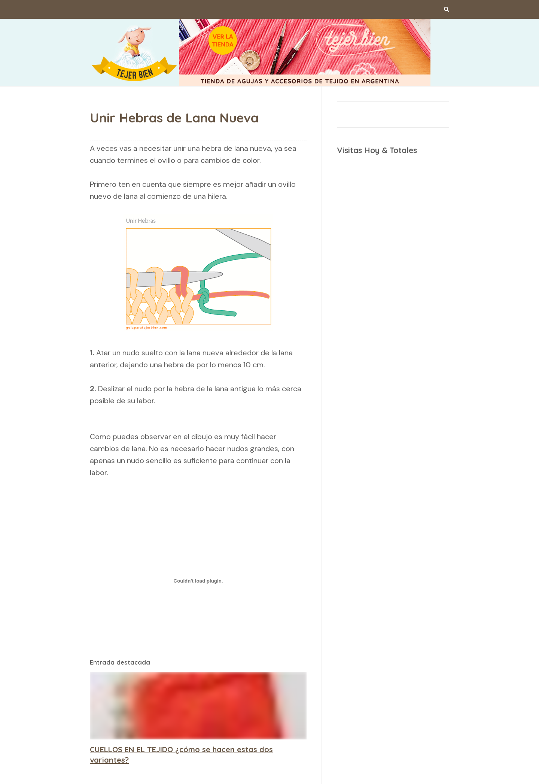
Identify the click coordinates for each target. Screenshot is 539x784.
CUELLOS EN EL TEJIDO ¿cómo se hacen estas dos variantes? (181, 755)
